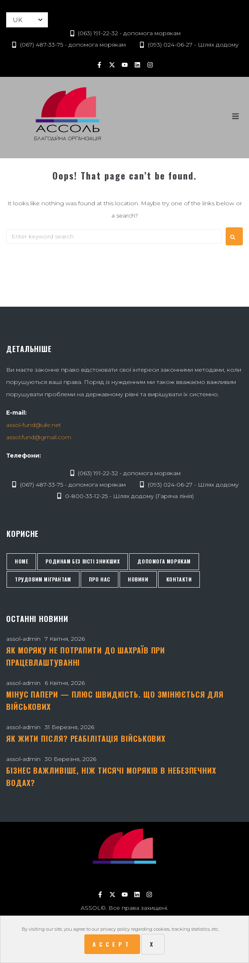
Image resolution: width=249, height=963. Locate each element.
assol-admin (23, 638)
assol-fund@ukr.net (33, 425)
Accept (112, 944)
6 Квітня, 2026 (65, 683)
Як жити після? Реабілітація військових (85, 738)
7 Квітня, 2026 (65, 638)
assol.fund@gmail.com (38, 437)
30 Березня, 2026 (70, 759)
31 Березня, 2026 (69, 727)
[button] (235, 116)
